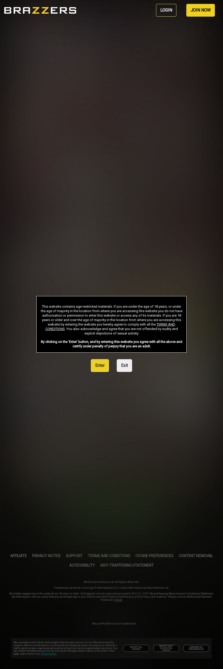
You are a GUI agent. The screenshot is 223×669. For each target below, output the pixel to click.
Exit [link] (124, 365)
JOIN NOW (201, 10)
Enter (100, 365)
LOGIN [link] (166, 10)
